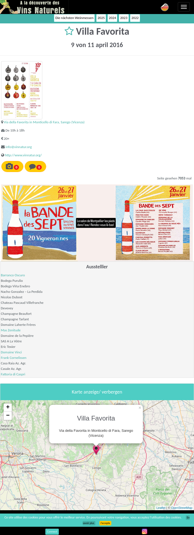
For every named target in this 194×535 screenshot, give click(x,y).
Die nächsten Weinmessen (74, 18)
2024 (112, 18)
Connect (52, 531)
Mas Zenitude (11, 330)
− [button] (8, 416)
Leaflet (160, 507)
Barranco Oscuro (13, 275)
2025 (101, 18)
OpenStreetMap (181, 507)
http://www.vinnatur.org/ (23, 155)
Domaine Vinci (11, 352)
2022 (134, 18)
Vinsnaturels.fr (34, 7)
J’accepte (105, 523)
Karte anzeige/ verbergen (97, 392)
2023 (123, 18)
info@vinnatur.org (18, 147)
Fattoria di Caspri (13, 374)
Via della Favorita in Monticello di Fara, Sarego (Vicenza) (44, 122)
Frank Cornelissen (13, 358)
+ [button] (8, 407)
